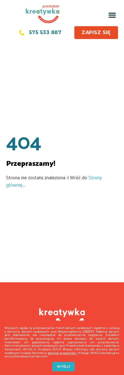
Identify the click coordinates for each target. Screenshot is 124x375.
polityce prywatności (62, 353)
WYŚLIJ (63, 366)
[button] (112, 15)
